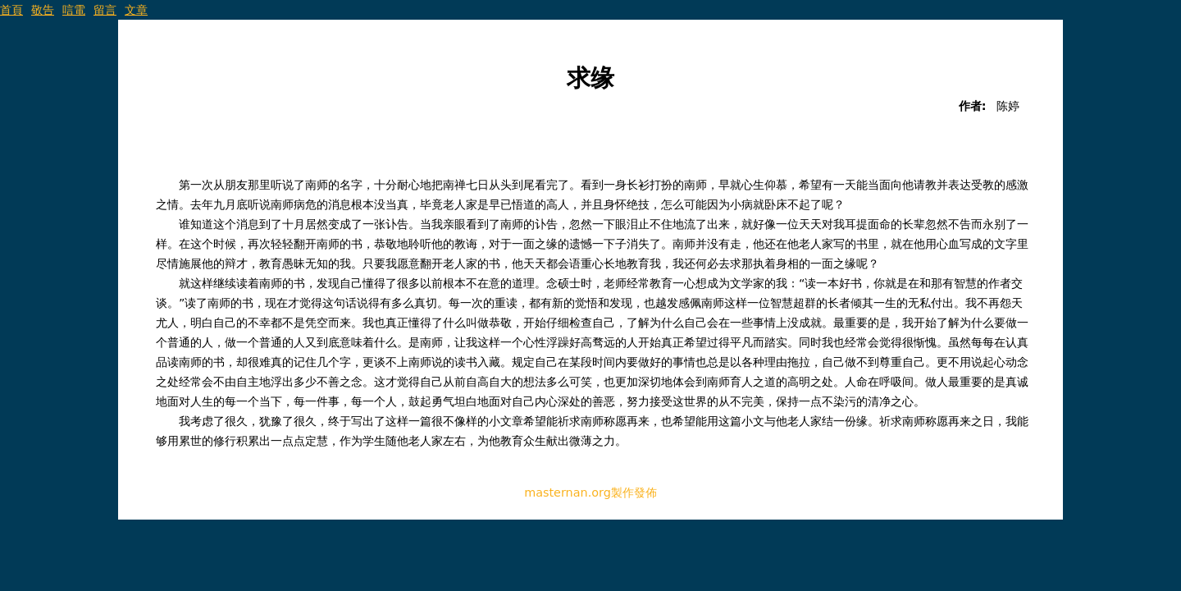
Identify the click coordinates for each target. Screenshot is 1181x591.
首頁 (11, 9)
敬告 (42, 9)
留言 (104, 9)
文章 (136, 9)
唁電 (73, 9)
